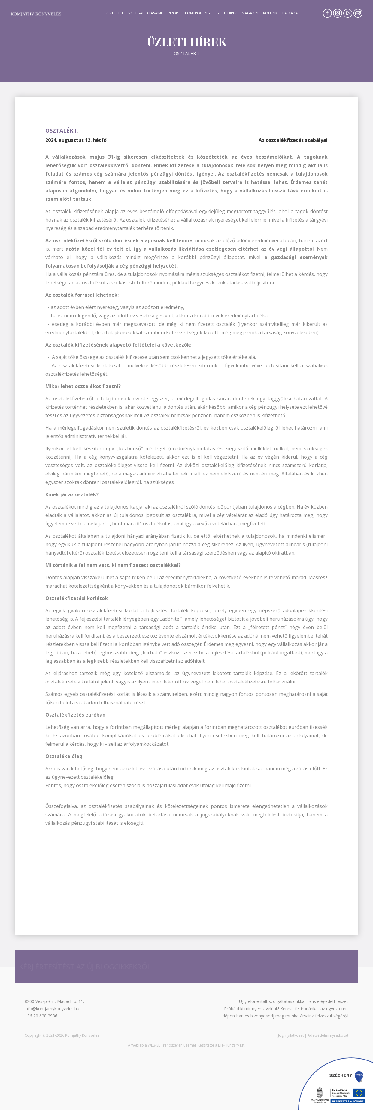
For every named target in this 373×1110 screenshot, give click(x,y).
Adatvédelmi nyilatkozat (328, 1035)
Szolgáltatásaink (145, 13)
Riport (174, 13)
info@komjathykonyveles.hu (52, 1008)
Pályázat (291, 13)
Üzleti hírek (226, 13)
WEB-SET (155, 1045)
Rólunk (270, 13)
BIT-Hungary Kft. (231, 1045)
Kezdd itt (114, 13)
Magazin (250, 13)
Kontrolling (197, 13)
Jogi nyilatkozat (291, 1035)
